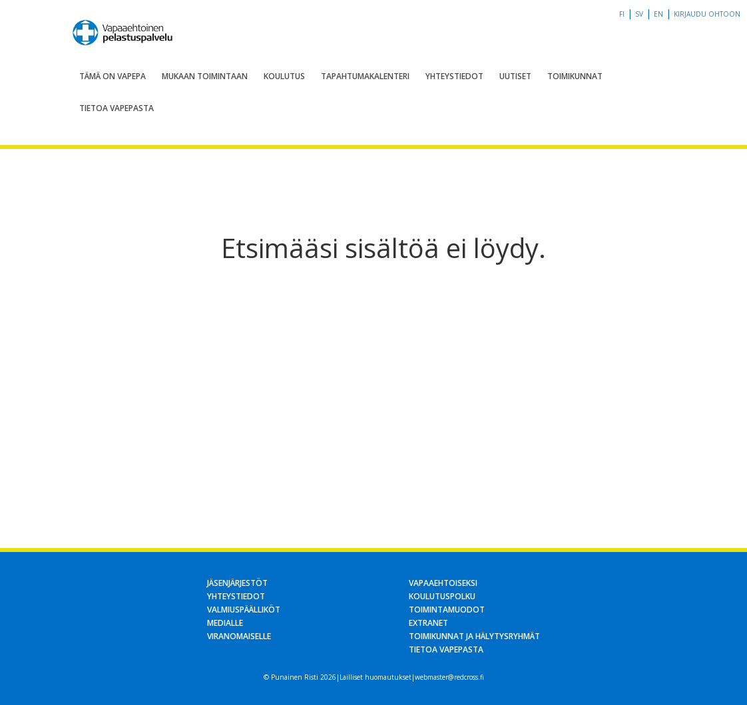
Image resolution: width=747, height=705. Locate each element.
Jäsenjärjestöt (237, 583)
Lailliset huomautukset (375, 677)
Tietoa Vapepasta (116, 108)
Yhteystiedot (454, 76)
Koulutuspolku (442, 596)
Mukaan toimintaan (205, 76)
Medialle (225, 623)
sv (639, 14)
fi (621, 14)
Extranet (428, 623)
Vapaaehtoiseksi (443, 583)
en (658, 14)
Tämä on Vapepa (112, 76)
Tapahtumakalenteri (365, 76)
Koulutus (284, 76)
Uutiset (515, 76)
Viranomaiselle (239, 636)
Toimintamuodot (447, 609)
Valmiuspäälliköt (243, 609)
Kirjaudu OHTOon (707, 14)
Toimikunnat (575, 76)
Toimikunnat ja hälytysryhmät (474, 636)
